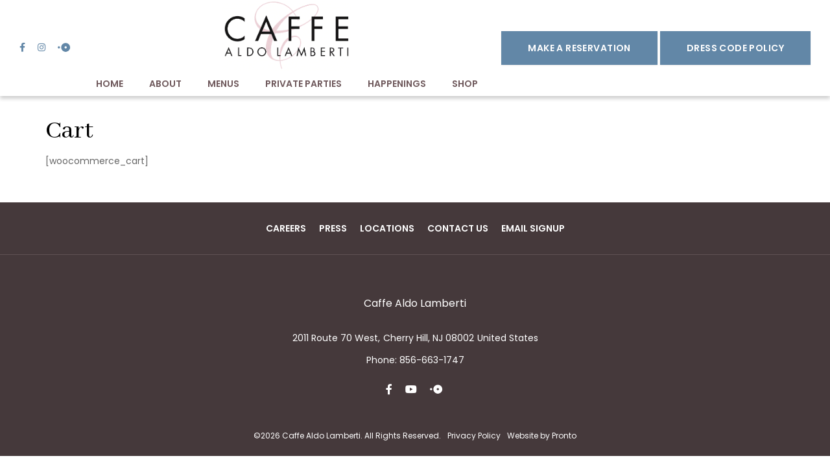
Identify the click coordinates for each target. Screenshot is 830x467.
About (165, 83)
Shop (465, 83)
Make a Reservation (579, 48)
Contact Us (457, 228)
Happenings (397, 83)
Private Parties (303, 83)
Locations (387, 228)
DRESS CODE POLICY (735, 48)
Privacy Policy (474, 435)
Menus (223, 83)
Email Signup (533, 228)
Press (333, 228)
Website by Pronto (541, 435)
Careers (286, 228)
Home (109, 83)
